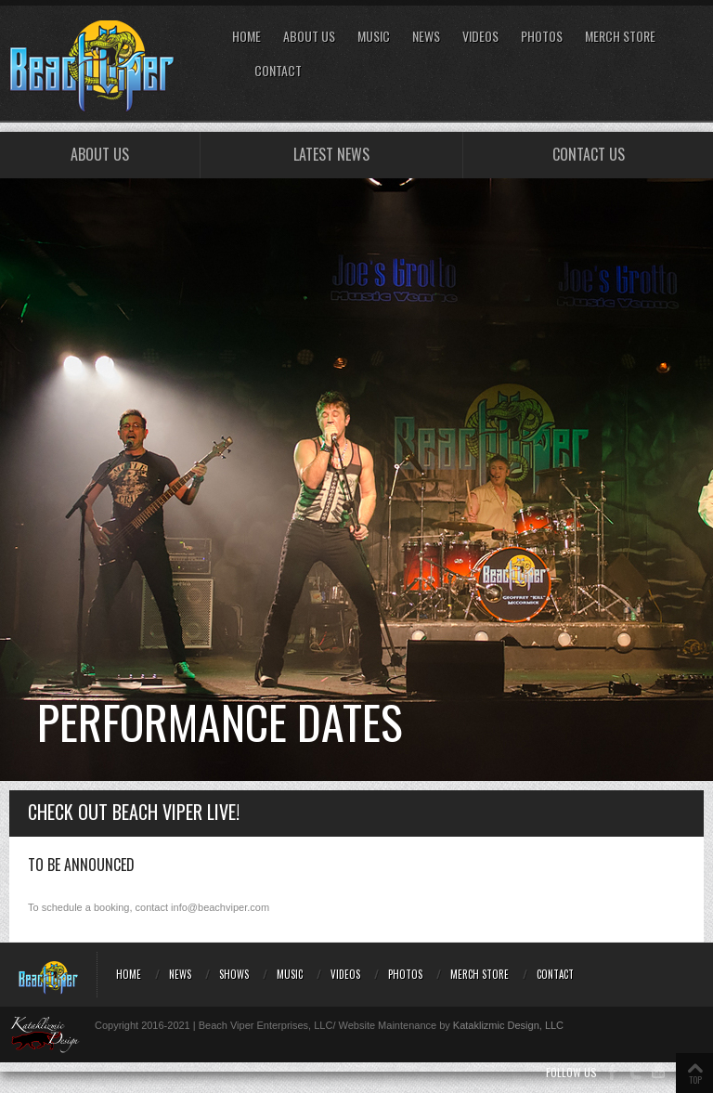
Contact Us (588, 154)
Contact (278, 71)
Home (246, 37)
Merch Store (620, 37)
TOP (695, 1079)
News (426, 37)
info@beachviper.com (220, 907)
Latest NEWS (331, 154)
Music (373, 37)
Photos (542, 37)
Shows (234, 974)
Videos (480, 37)
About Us (309, 37)
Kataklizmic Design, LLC (508, 1025)
